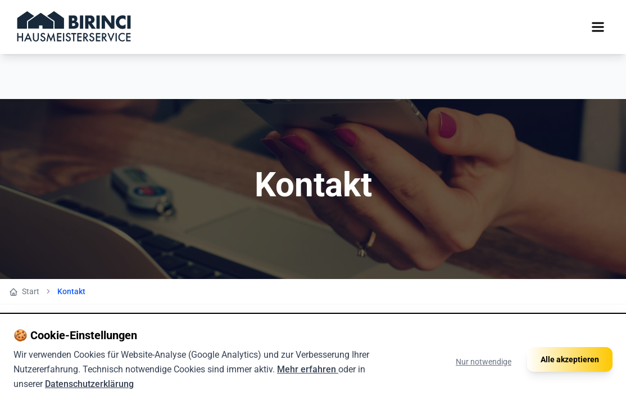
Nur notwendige (483, 376)
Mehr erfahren (307, 384)
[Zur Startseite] (73, 27)
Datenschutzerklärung (89, 398)
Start (24, 291)
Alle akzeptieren (570, 374)
